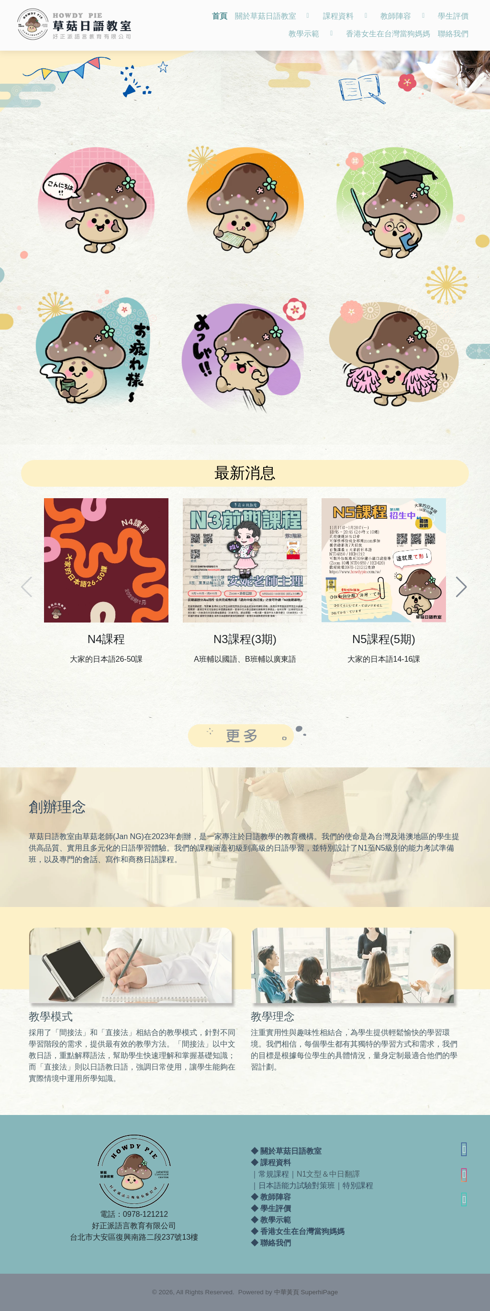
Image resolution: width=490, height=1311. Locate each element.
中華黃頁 (286, 1292)
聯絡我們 (275, 1243)
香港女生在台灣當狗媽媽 (302, 1232)
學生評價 (275, 1209)
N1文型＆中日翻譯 (328, 1174)
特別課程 (358, 1186)
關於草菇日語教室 (291, 1151)
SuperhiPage (319, 1292)
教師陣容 (275, 1197)
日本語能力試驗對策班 (296, 1186)
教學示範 (275, 1220)
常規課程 (273, 1174)
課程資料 (275, 1163)
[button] (462, 582)
